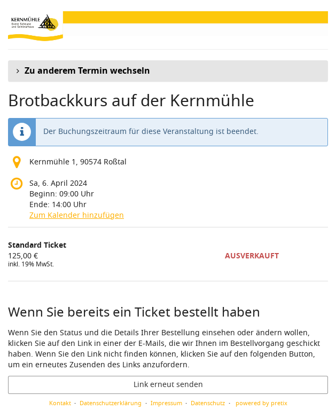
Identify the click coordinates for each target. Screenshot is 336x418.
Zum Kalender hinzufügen (76, 215)
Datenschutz (208, 403)
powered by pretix (261, 403)
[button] (168, 71)
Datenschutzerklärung (111, 403)
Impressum (166, 403)
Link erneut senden (168, 384)
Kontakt (60, 403)
